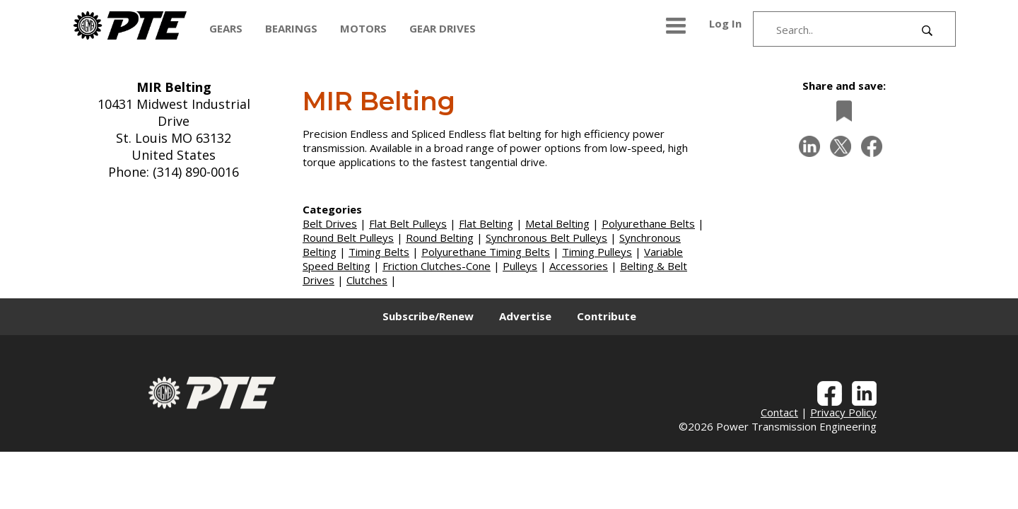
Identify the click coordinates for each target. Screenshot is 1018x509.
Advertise (525, 316)
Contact (779, 412)
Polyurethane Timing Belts (485, 252)
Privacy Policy (843, 412)
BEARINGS (291, 28)
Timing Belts (379, 252)
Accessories (578, 266)
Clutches (366, 280)
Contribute (606, 316)
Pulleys (520, 266)
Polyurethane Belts (648, 223)
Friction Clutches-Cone (436, 266)
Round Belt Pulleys (348, 237)
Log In (725, 23)
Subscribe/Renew (428, 316)
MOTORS (363, 28)
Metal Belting (557, 223)
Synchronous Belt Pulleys (546, 237)
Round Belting (440, 237)
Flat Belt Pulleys (408, 223)
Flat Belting (486, 223)
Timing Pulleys (597, 252)
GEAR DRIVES (442, 28)
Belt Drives (330, 223)
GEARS (225, 28)
